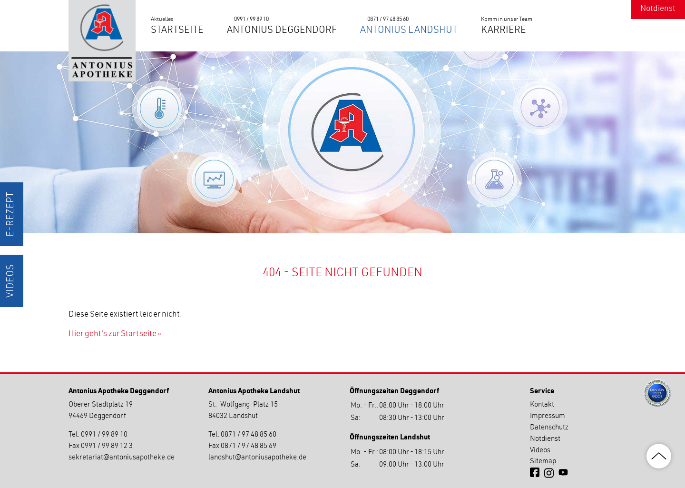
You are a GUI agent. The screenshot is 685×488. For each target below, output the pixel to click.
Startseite (177, 31)
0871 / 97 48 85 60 (388, 19)
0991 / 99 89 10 (251, 19)
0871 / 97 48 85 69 (248, 446)
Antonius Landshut (409, 31)
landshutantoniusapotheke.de (257, 457)
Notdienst (657, 9)
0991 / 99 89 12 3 (107, 446)
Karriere (503, 31)
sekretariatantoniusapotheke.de (121, 457)
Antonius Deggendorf (282, 31)
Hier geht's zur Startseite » (114, 334)
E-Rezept (11, 214)
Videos (11, 281)
